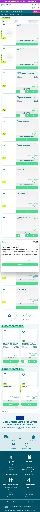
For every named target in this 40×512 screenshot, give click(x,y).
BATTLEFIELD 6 (21, 193)
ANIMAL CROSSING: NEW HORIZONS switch (26, 98)
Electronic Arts (20, 24)
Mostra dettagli (31, 260)
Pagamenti (10, 489)
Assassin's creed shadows (23, 145)
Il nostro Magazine (29, 496)
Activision (19, 72)
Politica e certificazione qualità (29, 469)
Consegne (10, 492)
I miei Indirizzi (11, 469)
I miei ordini (10, 467)
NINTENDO (19, 96)
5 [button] (24, 364)
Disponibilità (26, 88)
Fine (30, 315)
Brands (29, 489)
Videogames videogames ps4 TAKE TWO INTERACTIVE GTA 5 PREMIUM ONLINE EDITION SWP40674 (10, 344)
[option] (10, 346)
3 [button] (20, 364)
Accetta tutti (20, 264)
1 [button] (16, 364)
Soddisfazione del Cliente (29, 471)
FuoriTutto (37, 11)
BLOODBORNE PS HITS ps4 (23, 217)
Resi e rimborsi (10, 496)
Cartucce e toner (29, 494)
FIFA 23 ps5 (24, 386)
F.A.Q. (29, 492)
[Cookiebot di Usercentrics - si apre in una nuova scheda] (31, 242)
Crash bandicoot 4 (21, 289)
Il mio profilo (11, 464)
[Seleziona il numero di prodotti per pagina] (16, 21)
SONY (18, 216)
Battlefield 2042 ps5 (8, 386)
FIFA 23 (19, 49)
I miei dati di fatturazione (10, 471)
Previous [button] (1, 346)
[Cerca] (17, 8)
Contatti (29, 487)
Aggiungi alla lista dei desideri (4, 25)
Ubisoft (18, 120)
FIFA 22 (19, 25)
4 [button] (22, 364)
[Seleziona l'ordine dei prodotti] (33, 21)
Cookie (22, 501)
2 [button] (18, 364)
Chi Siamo (29, 464)
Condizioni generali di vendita (10, 487)
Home (2, 14)
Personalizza (20, 269)
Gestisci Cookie (30, 501)
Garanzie (11, 494)
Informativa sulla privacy (12, 501)
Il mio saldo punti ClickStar (11, 474)
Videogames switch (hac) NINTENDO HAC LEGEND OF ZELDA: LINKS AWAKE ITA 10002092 (29, 344)
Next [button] (38, 346)
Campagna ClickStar (29, 474)
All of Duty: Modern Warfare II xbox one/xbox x (25, 74)
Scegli (27, 44)
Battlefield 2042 (21, 169)
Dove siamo (29, 467)
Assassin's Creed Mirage (23, 121)
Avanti (27, 315)
